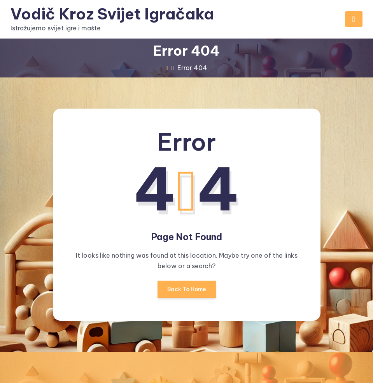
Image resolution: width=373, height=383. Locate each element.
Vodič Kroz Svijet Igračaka (112, 13)
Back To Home (187, 292)
